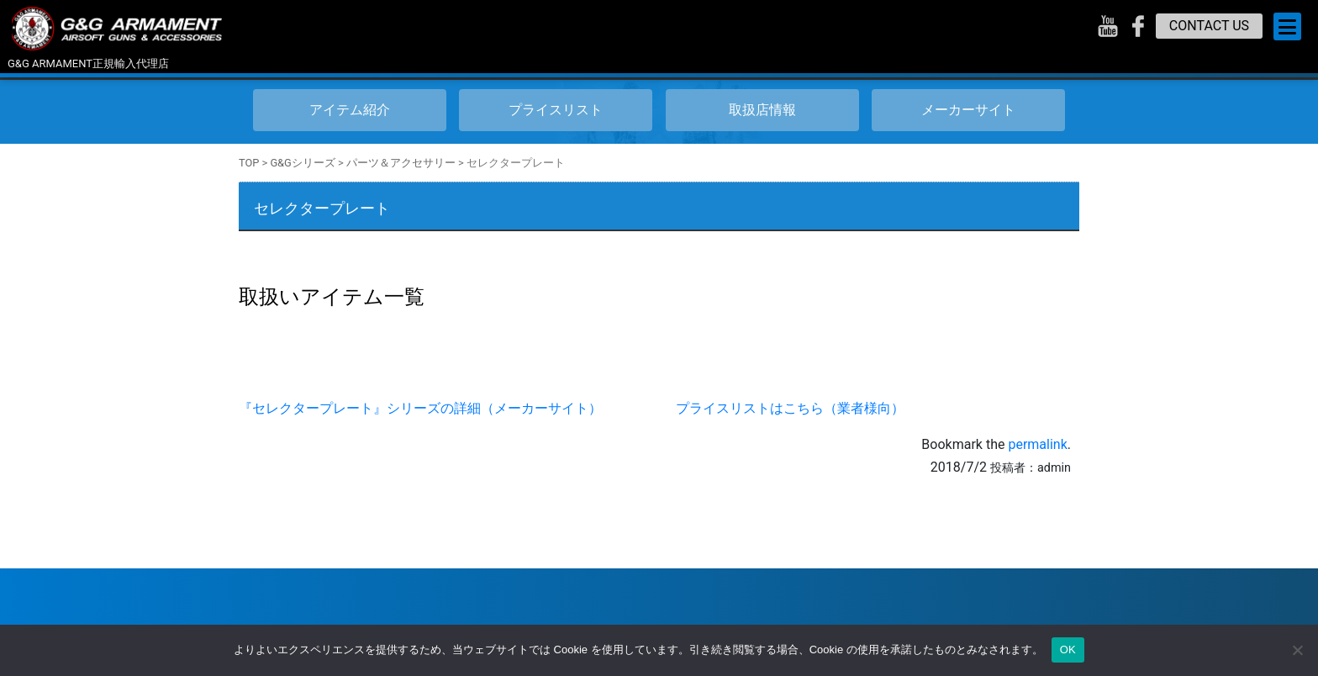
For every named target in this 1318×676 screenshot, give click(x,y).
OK (1068, 649)
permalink (1037, 444)
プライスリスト (556, 110)
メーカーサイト (968, 110)
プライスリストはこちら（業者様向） (790, 408)
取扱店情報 (762, 110)
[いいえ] (1297, 650)
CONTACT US (1209, 26)
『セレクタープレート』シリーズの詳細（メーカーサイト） (420, 408)
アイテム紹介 (349, 110)
